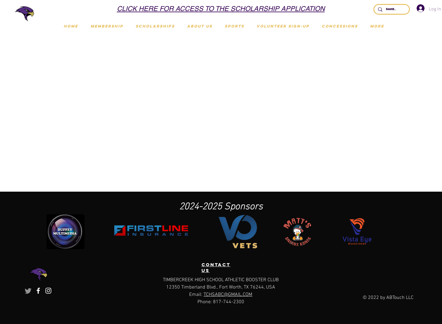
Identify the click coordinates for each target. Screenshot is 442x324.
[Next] (362, 9)
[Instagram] (48, 291)
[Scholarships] (217, 8)
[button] (234, 26)
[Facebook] (38, 291)
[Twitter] (28, 291)
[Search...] (391, 9)
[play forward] (396, 231)
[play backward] (54, 231)
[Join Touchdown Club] (225, 8)
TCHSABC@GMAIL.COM (228, 295)
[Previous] (79, 9)
